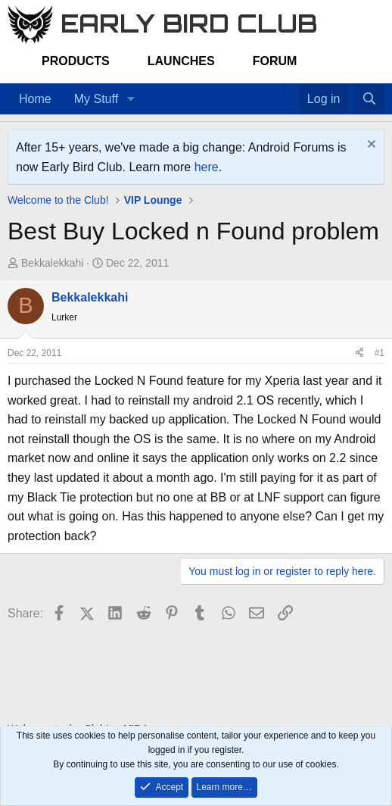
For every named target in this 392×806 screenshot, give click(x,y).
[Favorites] (292, 89)
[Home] (276, 89)
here (206, 167)
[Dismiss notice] (369, 146)
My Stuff (96, 98)
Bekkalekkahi (52, 263)
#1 (379, 353)
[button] (131, 99)
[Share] (359, 353)
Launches (181, 61)
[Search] (368, 99)
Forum (275, 61)
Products (76, 61)
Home (35, 98)
